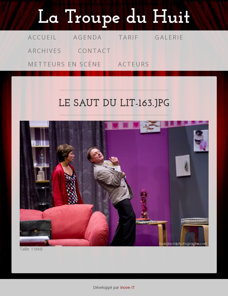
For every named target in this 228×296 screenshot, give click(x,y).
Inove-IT (127, 287)
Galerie (169, 37)
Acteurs (133, 64)
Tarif (128, 37)
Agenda (87, 37)
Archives (45, 51)
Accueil (42, 37)
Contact (94, 51)
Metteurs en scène (65, 64)
